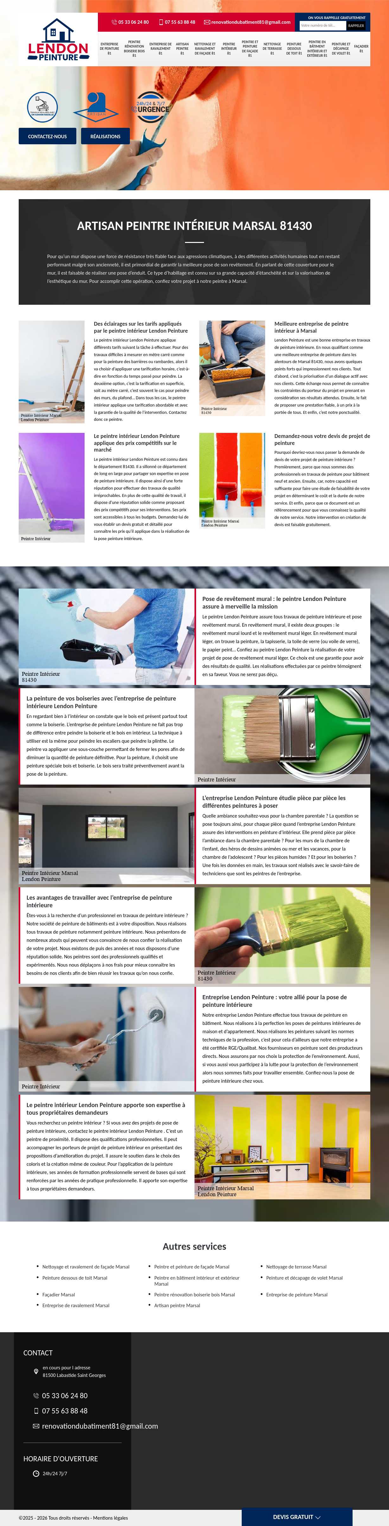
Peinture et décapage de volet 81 (341, 48)
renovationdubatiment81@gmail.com (244, 22)
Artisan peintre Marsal (177, 1305)
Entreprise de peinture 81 (109, 48)
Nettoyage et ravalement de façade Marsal (86, 1267)
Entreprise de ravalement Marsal (75, 1305)
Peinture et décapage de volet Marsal (304, 1278)
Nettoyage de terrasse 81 (272, 48)
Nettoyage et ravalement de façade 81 (204, 48)
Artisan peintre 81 (182, 48)
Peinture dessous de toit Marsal (74, 1278)
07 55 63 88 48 (176, 22)
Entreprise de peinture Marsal (297, 1295)
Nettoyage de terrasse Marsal (296, 1267)
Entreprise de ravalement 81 (161, 48)
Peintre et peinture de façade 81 (250, 49)
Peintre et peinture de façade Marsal (191, 1267)
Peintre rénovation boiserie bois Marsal (194, 1295)
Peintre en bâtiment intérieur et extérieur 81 (317, 49)
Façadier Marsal (58, 1295)
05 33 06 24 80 (130, 22)
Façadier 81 (361, 48)
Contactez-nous (47, 137)
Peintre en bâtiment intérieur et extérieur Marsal (196, 1281)
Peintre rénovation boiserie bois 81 (134, 49)
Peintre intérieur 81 (229, 48)
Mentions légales (110, 1518)
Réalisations (105, 137)
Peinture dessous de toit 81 (294, 48)
